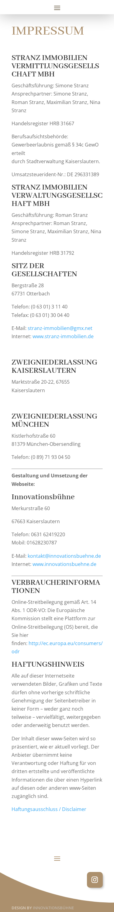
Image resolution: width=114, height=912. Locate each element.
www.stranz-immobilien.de (63, 336)
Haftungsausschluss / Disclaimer (49, 809)
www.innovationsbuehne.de (64, 564)
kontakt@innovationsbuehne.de (64, 556)
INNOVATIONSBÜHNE (53, 907)
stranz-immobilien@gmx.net (60, 328)
